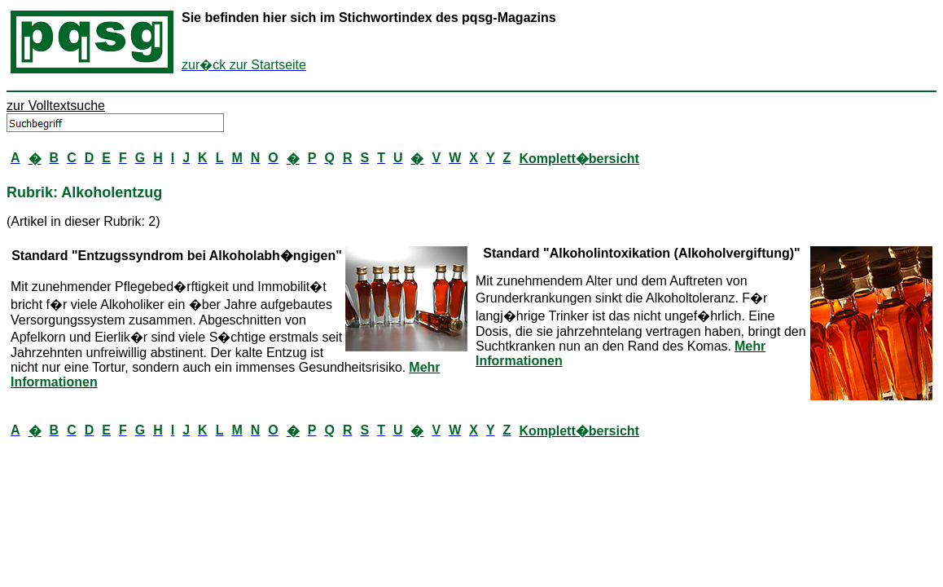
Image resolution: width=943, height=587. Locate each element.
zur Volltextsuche (56, 106)
